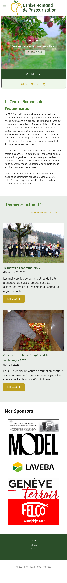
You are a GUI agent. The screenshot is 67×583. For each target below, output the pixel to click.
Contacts (33, 549)
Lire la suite (13, 299)
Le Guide (33, 545)
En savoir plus (35, 52)
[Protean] (33, 8)
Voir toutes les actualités (42, 212)
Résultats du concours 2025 (21, 268)
